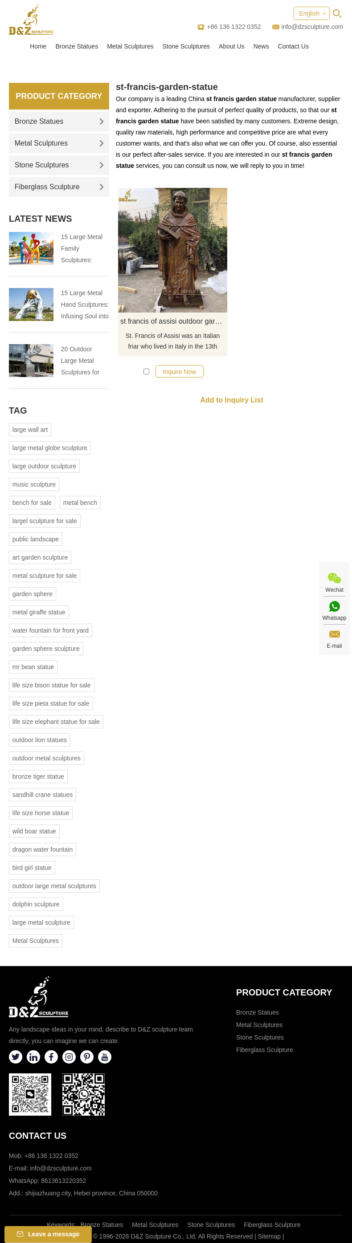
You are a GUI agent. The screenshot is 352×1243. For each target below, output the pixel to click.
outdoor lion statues (39, 739)
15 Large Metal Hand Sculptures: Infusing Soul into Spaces (85, 305)
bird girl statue (32, 867)
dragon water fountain (42, 849)
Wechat (334, 590)
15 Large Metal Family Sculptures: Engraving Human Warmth (83, 249)
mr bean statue (33, 666)
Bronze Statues (76, 46)
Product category (284, 992)
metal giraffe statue (38, 612)
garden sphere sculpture (46, 648)
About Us (232, 46)
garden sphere (32, 593)
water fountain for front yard (50, 630)
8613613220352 (63, 1180)
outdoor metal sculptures (46, 758)
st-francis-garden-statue (167, 87)
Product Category (59, 96)
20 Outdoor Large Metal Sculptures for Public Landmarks (80, 361)
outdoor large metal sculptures (54, 886)
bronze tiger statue (38, 776)
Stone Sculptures (186, 46)
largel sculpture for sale (44, 520)
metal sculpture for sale (44, 575)
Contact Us (293, 46)
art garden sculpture (40, 557)
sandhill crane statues (42, 794)
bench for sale (32, 502)
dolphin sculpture (36, 904)
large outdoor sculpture (44, 466)
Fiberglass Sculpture (59, 187)
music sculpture (34, 484)
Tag (18, 410)
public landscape (35, 539)
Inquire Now (179, 371)
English (309, 13)
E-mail (334, 646)
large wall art (30, 429)
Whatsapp (334, 618)
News (261, 46)
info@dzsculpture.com (313, 26)
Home (38, 46)
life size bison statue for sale (51, 685)
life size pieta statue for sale (51, 703)
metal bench (80, 502)
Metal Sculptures (130, 46)
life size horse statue (41, 812)
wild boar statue (34, 831)
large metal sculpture (41, 922)
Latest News (40, 218)
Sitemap (269, 1236)
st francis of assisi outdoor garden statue (173, 321)
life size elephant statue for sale (56, 721)
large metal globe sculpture (49, 447)
